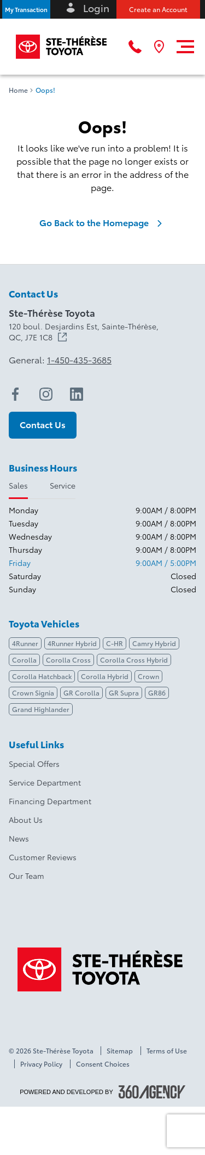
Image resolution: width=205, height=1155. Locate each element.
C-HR (114, 643)
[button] (26, 9)
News (19, 838)
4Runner (25, 643)
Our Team (26, 875)
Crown (148, 676)
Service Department (45, 782)
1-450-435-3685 (79, 360)
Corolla (24, 659)
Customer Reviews (43, 856)
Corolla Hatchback (42, 676)
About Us (26, 819)
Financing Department (50, 800)
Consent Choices (103, 1063)
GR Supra (124, 692)
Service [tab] (62, 485)
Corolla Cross (68, 659)
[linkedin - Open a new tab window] (76, 394)
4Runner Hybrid (72, 643)
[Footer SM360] (152, 1091)
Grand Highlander (40, 709)
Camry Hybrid (154, 643)
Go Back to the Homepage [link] (102, 222)
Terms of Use (167, 1050)
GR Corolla (81, 692)
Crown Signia (33, 692)
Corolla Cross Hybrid (134, 659)
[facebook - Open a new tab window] (15, 394)
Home (18, 90)
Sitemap (120, 1050)
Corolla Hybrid (104, 676)
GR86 (157, 692)
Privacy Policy (41, 1063)
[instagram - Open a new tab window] (45, 394)
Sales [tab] (18, 485)
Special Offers (34, 763)
